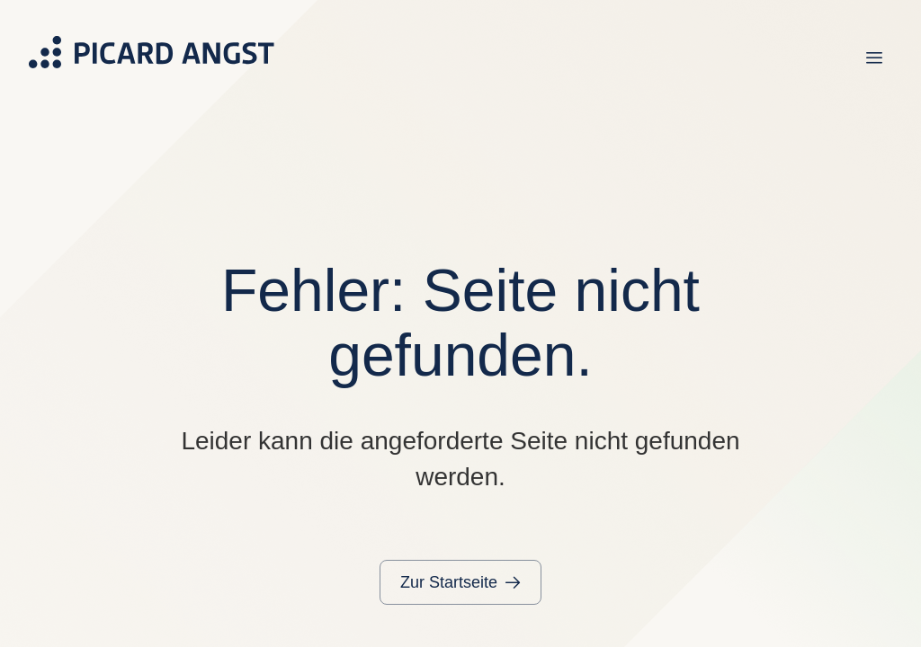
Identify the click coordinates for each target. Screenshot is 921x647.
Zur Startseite (448, 582)
